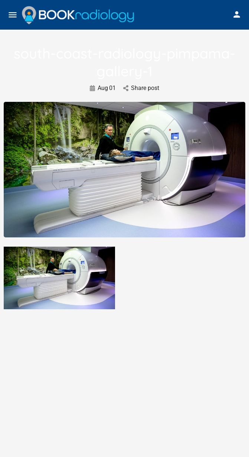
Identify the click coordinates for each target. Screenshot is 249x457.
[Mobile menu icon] (12, 15)
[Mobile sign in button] (237, 14)
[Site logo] (79, 15)
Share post (141, 87)
